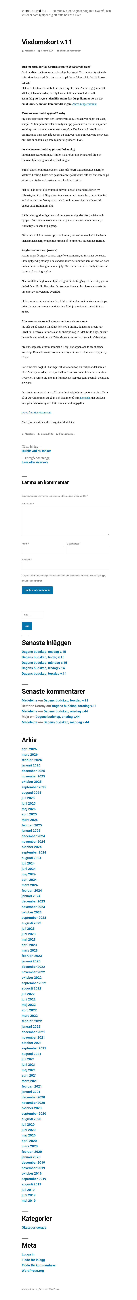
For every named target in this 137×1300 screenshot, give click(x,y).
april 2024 (29, 880)
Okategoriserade (67, 434)
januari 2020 (31, 1157)
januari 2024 (31, 896)
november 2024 (33, 841)
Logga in (28, 1254)
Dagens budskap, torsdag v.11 (66, 700)
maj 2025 (29, 809)
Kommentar (28, 503)
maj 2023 (29, 939)
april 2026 (29, 749)
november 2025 (33, 776)
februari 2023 (32, 956)
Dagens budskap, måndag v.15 (44, 663)
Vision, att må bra (34, 11)
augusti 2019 (31, 1184)
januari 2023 (31, 961)
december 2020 (33, 1097)
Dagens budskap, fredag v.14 (43, 668)
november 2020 (33, 1103)
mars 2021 (30, 1081)
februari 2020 (32, 1152)
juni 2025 (29, 803)
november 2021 (33, 1037)
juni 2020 (29, 1130)
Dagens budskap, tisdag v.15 (43, 657)
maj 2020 (29, 1135)
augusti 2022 (31, 988)
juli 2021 (28, 1059)
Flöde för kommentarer (39, 1265)
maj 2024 (29, 874)
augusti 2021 (31, 1054)
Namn (25, 543)
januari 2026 (31, 765)
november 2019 (33, 1168)
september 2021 (34, 1048)
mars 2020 (30, 1146)
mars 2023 (30, 950)
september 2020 (34, 1113)
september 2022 (34, 983)
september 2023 (34, 918)
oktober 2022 (32, 977)
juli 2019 (28, 1190)
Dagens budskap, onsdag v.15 (44, 652)
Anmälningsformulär (84, 104)
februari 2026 (32, 760)
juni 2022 (29, 999)
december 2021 (33, 1032)
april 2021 (29, 1075)
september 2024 (34, 852)
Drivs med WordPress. (49, 1289)
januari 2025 (31, 831)
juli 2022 (28, 994)
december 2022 (33, 967)
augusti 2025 (31, 793)
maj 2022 (29, 1005)
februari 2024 (32, 890)
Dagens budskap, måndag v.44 (66, 722)
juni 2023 (29, 934)
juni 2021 (29, 1065)
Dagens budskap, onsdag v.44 (66, 711)
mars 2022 (30, 1016)
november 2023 (33, 907)
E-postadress (74, 543)
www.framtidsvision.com (36, 412)
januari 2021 (31, 1092)
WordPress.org (33, 1271)
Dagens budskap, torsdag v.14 (44, 673)
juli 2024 (28, 863)
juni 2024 (29, 869)
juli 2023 (28, 929)
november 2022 (33, 972)
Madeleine (30, 50)
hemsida (85, 398)
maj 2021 (29, 1070)
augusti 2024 (31, 858)
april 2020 (29, 1141)
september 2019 (34, 1179)
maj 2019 (29, 1201)
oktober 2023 (32, 912)
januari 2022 (31, 1026)
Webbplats (27, 559)
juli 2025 (28, 798)
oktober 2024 (32, 847)
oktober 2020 (32, 1108)
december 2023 (33, 901)
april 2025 (29, 814)
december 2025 (33, 771)
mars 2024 (30, 885)
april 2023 (29, 945)
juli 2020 (28, 1124)
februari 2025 (32, 825)
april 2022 (29, 1010)
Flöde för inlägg (33, 1260)
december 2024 (33, 836)
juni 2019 (29, 1195)
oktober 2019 (32, 1173)
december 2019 (33, 1162)
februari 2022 (32, 1021)
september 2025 (34, 787)
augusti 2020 (31, 1119)
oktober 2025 (32, 782)
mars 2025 (30, 820)
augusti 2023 (31, 923)
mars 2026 (30, 754)
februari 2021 (32, 1086)
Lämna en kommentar (70, 50)
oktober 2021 (32, 1043)
